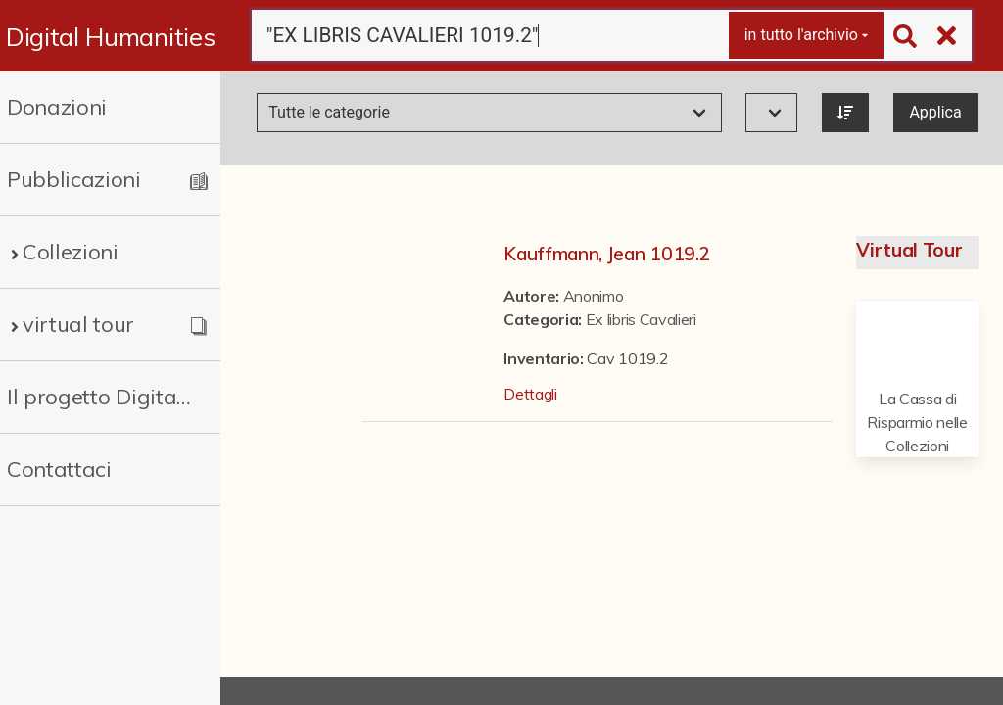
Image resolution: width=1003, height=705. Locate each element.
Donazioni (57, 106)
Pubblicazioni (74, 179)
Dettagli (529, 393)
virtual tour (78, 324)
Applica (935, 112)
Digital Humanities (110, 36)
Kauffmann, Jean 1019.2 (606, 253)
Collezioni (71, 251)
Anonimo (593, 296)
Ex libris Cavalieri (641, 319)
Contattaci (59, 469)
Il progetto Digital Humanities (100, 396)
